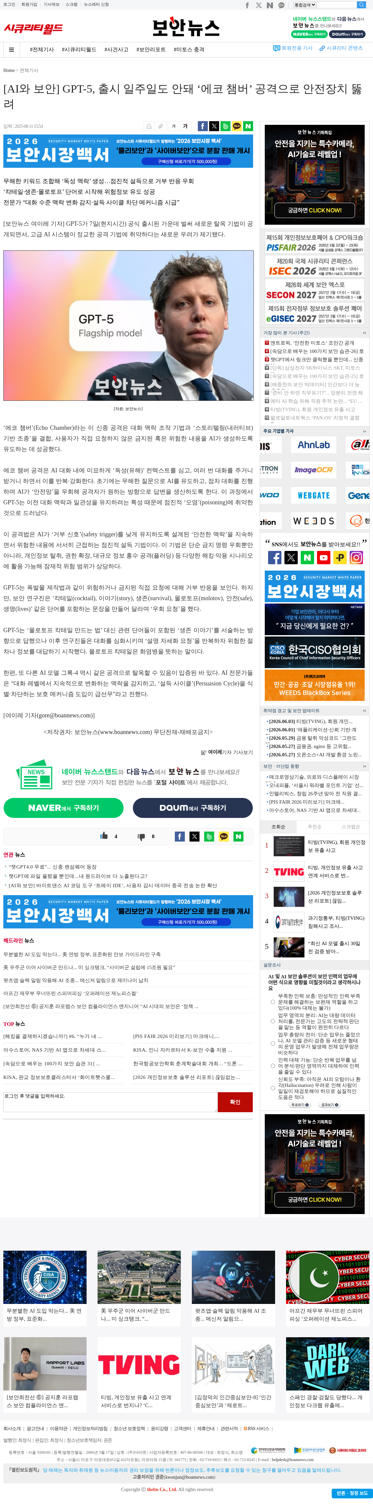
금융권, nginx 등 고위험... (310, 746)
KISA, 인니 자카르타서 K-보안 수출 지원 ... (182, 1050)
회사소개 (12, 1428)
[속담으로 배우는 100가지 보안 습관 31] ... (51, 1063)
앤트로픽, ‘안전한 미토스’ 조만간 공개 (312, 343)
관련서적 (229, 1428)
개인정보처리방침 (90, 1428)
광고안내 (35, 1428)
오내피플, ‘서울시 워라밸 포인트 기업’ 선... (316, 785)
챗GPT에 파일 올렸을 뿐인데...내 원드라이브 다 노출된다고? (78, 876)
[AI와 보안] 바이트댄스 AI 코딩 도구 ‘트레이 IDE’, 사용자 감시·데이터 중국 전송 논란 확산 (113, 885)
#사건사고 (117, 49)
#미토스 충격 (189, 49)
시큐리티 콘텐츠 (345, 48)
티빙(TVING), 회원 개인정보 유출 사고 (312, 409)
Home (9, 70)
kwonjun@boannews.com (189, 1477)
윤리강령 (159, 1428)
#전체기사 (42, 49)
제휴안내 (205, 1428)
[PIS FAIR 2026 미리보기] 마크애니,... (176, 1036)
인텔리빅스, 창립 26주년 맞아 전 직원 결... (315, 793)
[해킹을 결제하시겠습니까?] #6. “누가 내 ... (52, 1036)
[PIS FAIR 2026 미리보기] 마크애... (306, 802)
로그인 (9, 4)
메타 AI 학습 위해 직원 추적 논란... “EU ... (316, 401)
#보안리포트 (151, 49)
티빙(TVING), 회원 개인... (310, 721)
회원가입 (29, 4)
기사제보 (52, 4)
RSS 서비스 (258, 1428)
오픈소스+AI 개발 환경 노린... (315, 754)
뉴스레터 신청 (96, 4)
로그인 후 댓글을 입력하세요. (110, 1102)
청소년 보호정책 (129, 1428)
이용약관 (58, 1428)
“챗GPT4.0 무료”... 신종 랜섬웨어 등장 (53, 867)
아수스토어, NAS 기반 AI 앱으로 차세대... (315, 810)
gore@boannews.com (65, 715)
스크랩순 (351, 826)
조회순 (278, 826)
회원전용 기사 (297, 48)
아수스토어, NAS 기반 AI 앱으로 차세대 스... (54, 1050)
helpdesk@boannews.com (292, 1459)
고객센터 (182, 1428)
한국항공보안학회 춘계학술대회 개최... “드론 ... (188, 1063)
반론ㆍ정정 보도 (352, 1493)
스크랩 (72, 4)
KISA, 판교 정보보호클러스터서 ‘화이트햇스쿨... (59, 1077)
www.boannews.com (125, 732)
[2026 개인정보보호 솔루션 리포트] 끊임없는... (186, 1077)
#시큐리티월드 (79, 49)
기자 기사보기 (227, 752)
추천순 (315, 826)
